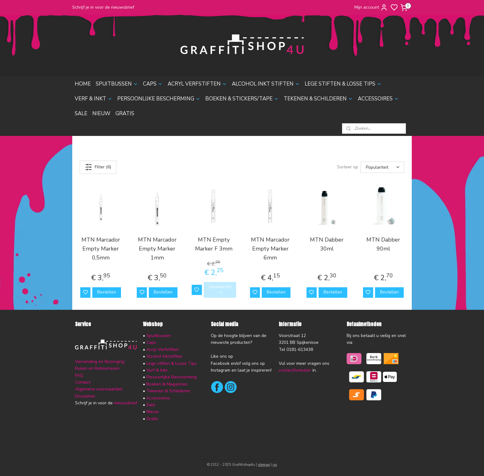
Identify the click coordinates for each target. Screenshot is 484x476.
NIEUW (101, 113)
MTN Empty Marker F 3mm (213, 244)
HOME (83, 83)
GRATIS (124, 113)
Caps (151, 342)
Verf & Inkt (156, 370)
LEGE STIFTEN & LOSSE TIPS (343, 83)
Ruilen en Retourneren (97, 368)
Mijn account (371, 7)
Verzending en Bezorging (99, 361)
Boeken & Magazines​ (167, 384)
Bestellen (106, 292)
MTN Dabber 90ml (383, 244)
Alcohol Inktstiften (163, 356)
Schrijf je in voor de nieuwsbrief (103, 7)
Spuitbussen (158, 336)
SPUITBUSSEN (117, 83)
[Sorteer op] (382, 167)
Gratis (152, 419)
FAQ (79, 375)
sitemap (264, 464)
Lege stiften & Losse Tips (171, 363)
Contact (82, 382)
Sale (150, 405)
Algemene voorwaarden (99, 389)
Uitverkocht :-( (220, 289)
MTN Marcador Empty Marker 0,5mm (100, 248)
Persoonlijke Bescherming (171, 377)
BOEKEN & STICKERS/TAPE (242, 98)
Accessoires (158, 398)
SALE (81, 113)
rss (275, 464)
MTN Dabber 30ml (327, 244)
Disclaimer (85, 396)
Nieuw (152, 412)
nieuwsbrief (125, 403)
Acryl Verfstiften (162, 349)
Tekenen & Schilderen (168, 391)
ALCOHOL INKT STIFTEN (266, 83)
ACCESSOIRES (378, 98)
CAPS (153, 83)
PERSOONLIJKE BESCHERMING (158, 98)
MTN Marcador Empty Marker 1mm (157, 248)
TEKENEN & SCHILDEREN (318, 98)
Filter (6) (98, 167)
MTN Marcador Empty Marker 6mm (270, 248)
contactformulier (295, 370)
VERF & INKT (93, 98)
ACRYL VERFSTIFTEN (197, 83)
